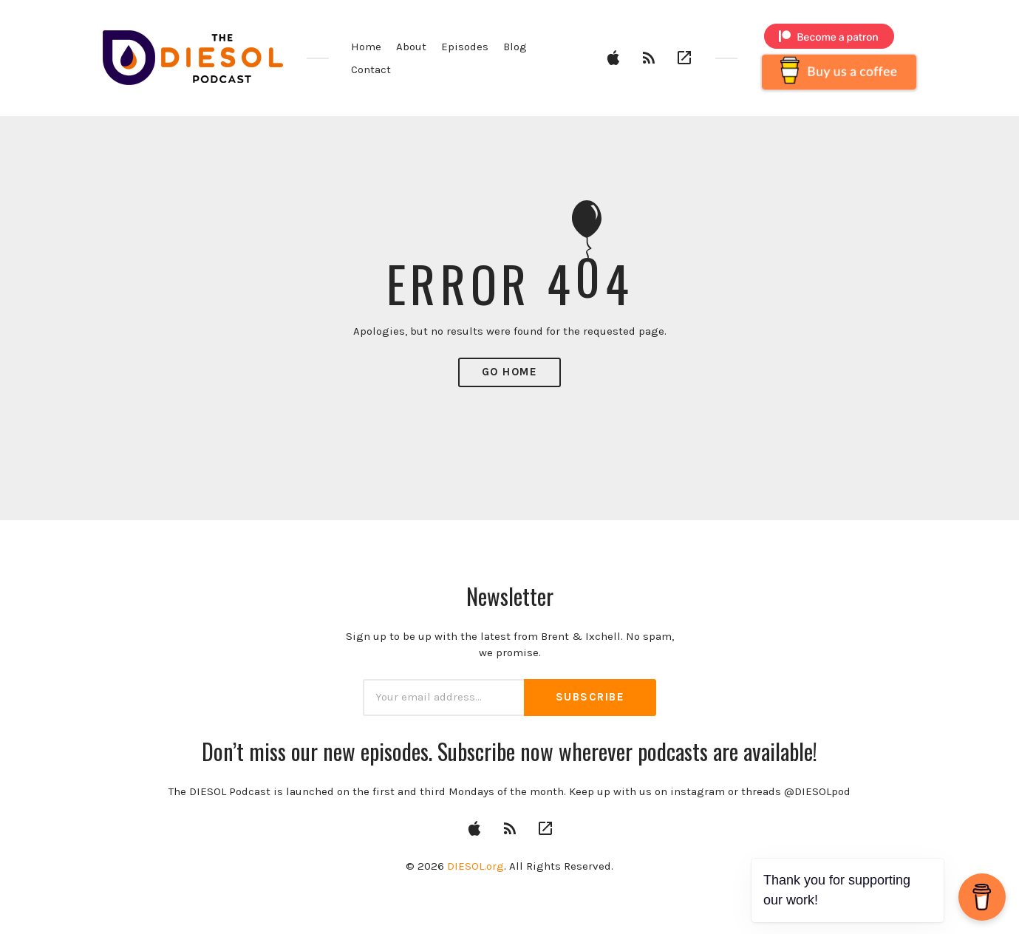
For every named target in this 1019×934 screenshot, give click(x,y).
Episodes (464, 46)
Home (366, 46)
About (411, 46)
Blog (515, 46)
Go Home (510, 371)
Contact (371, 69)
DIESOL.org (475, 866)
